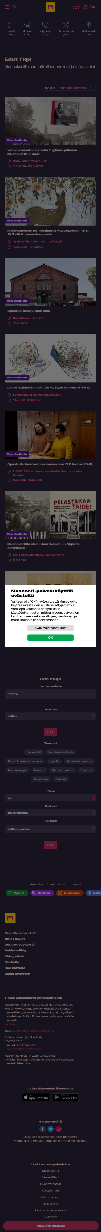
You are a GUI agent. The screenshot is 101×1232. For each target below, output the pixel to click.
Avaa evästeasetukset (51, 628)
